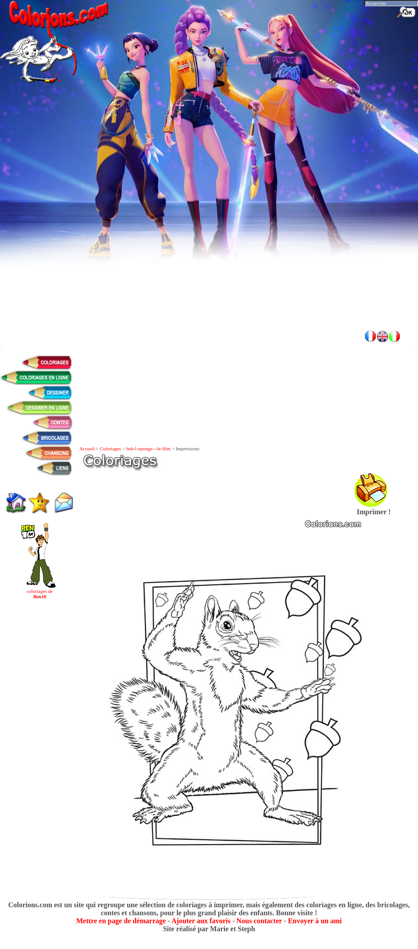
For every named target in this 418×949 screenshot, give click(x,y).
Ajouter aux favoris (200, 921)
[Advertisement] (90, 232)
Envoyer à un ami (315, 921)
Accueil (87, 448)
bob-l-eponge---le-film (148, 448)
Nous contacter (259, 921)
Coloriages (110, 448)
